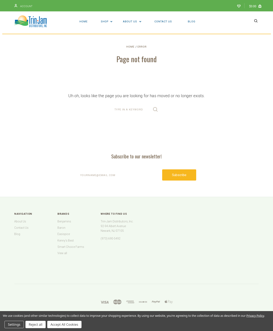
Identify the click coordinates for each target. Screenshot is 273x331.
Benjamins (64, 221)
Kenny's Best (65, 240)
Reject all (35, 324)
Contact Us (163, 21)
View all (62, 253)
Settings (14, 324)
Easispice (63, 234)
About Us (132, 21)
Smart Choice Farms (70, 246)
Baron (61, 227)
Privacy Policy (255, 316)
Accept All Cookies (64, 324)
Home (83, 21)
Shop (106, 21)
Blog (191, 21)
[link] (136, 264)
